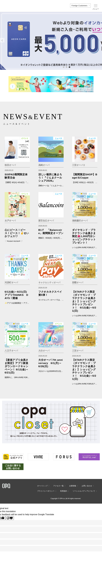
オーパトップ (42, 486)
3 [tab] (69, 67)
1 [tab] (63, 67)
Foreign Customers (79, 6)
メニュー (95, 9)
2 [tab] (66, 67)
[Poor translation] (9, 518)
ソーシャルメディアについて (84, 491)
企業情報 (72, 486)
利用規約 (63, 491)
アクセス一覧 (58, 486)
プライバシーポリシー (45, 491)
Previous (2, 40)
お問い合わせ (87, 486)
